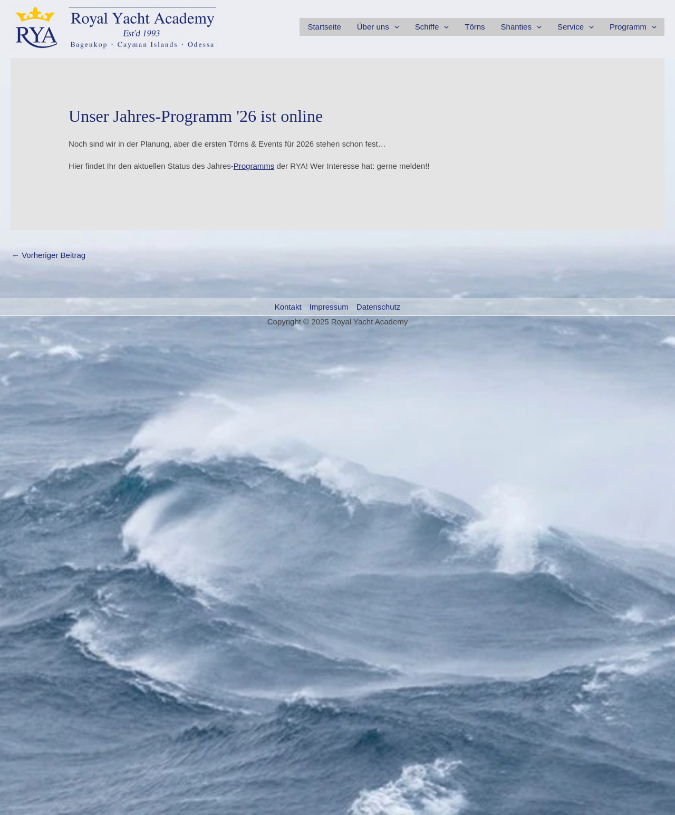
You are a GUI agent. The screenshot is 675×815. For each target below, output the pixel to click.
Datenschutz (378, 306)
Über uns (378, 27)
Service (575, 27)
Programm (633, 27)
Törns (475, 26)
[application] (394, 27)
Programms (254, 165)
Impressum (329, 306)
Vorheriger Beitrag (48, 255)
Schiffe (432, 27)
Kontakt (288, 306)
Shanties (521, 27)
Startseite (324, 26)
